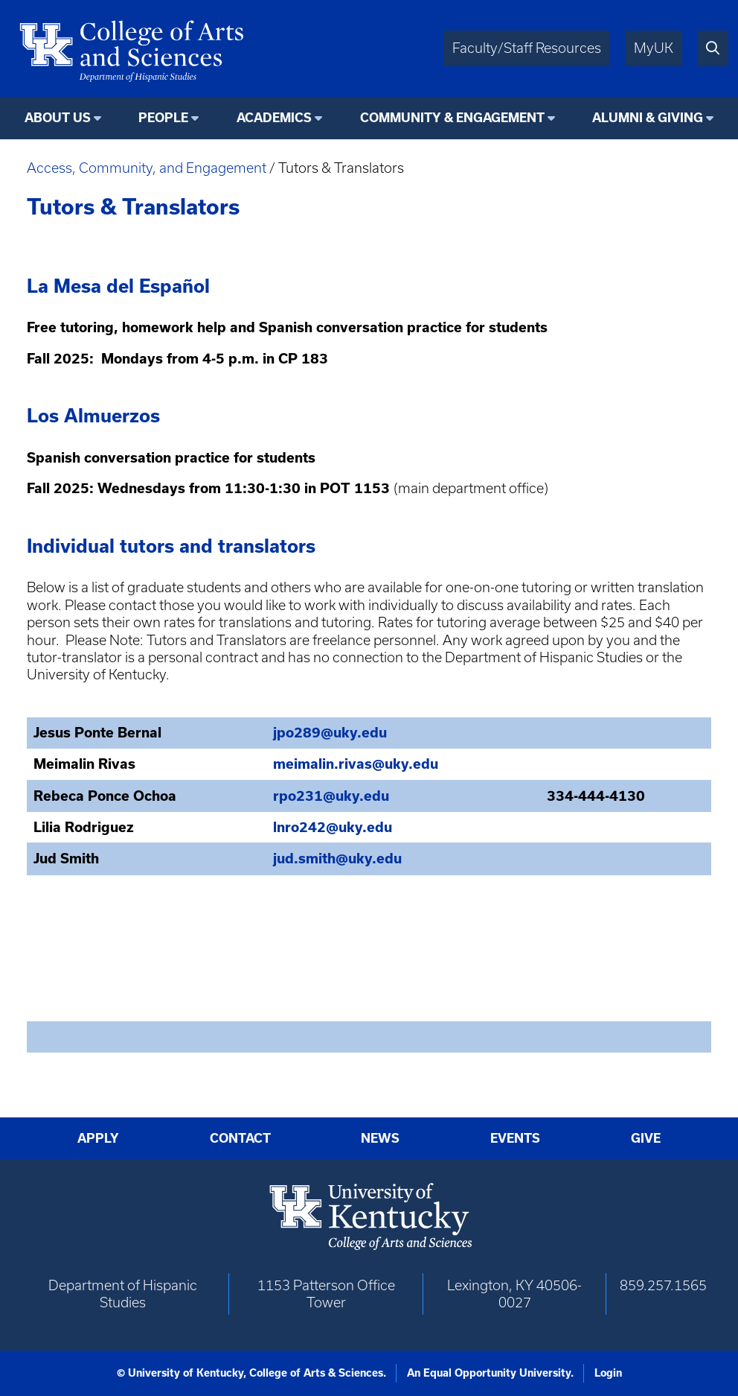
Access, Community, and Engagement (146, 168)
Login (608, 1373)
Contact (240, 1138)
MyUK (653, 48)
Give (646, 1138)
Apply (98, 1138)
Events (515, 1138)
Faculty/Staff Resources (526, 48)
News (380, 1138)
